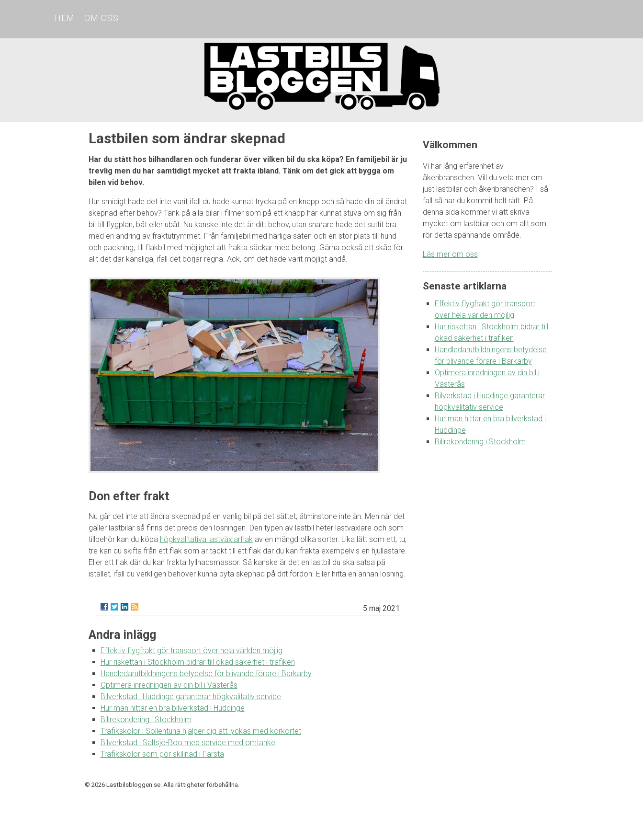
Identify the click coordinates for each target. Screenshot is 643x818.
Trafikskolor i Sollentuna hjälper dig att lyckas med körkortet (201, 731)
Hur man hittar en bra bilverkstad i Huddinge (173, 708)
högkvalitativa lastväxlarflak (206, 539)
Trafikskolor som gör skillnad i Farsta (162, 754)
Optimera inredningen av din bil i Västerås (169, 685)
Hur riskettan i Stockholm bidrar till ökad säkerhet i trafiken (198, 662)
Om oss (101, 18)
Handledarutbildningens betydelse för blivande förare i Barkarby (206, 673)
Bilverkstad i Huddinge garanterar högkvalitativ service (191, 696)
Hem (65, 18)
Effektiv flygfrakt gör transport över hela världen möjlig (191, 650)
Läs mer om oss (450, 254)
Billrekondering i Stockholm (146, 719)
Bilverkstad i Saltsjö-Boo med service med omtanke (188, 742)
